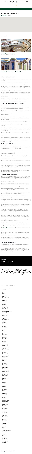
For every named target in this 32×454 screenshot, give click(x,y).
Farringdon (4, 337)
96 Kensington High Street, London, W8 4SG (8, 54)
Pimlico (4, 405)
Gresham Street (5, 349)
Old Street (4, 394)
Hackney (4, 352)
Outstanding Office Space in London (8, 53)
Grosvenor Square (5, 351)
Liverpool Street (5, 372)
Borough (4, 304)
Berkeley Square (5, 297)
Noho (3, 390)
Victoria (4, 433)
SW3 (3, 428)
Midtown (4, 383)
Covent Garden (5, 323)
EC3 (3, 331)
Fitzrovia (4, 341)
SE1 (3, 409)
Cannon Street (5, 308)
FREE (9, 261)
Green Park (4, 348)
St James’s (4, 420)
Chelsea (4, 316)
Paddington (4, 397)
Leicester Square (5, 371)
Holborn (4, 357)
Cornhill (4, 322)
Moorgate (4, 389)
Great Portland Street (6, 346)
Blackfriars (4, 300)
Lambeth (4, 368)
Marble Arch (4, 379)
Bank (3, 292)
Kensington (4, 363)
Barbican (4, 293)
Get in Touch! (4, 259)
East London (5, 327)
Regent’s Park (5, 408)
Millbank (4, 385)
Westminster (5, 441)
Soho (3, 413)
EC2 (3, 330)
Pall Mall (4, 398)
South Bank (4, 415)
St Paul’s (4, 424)
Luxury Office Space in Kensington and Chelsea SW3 (11, 71)
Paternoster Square (6, 400)
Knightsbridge (5, 367)
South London (5, 416)
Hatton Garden (5, 356)
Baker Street (4, 290)
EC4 (3, 333)
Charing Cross (5, 315)
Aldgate (4, 289)
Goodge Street (5, 345)
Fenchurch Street (5, 338)
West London (5, 439)
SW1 (3, 427)
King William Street (5, 364)
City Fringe (4, 318)
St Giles (4, 419)
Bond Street (4, 303)
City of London (5, 319)
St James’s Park (5, 422)
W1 (3, 434)
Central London (13, 79)
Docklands (4, 326)
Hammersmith (5, 353)
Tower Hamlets (5, 431)
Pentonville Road (5, 401)
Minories (4, 386)
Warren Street (5, 435)
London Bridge (5, 375)
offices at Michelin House (7, 227)
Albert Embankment (6, 288)
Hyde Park (4, 360)
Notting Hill (4, 393)
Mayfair (4, 382)
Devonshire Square (6, 325)
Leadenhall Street (5, 370)
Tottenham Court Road (6, 430)
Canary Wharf (5, 307)
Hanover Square (5, 355)
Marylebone (4, 381)
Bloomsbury (4, 301)
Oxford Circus (5, 396)
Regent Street (5, 407)
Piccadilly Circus (5, 404)
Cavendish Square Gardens (7, 311)
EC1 (3, 329)
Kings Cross (4, 366)
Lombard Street (5, 374)
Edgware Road (5, 334)
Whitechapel (4, 442)
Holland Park (4, 359)
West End (4, 438)
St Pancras (4, 423)
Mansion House (5, 378)
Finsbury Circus (5, 340)
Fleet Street (4, 342)
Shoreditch (4, 411)
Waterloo (4, 437)
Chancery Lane (5, 314)
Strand (4, 426)
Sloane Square (5, 412)
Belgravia (4, 296)
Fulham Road (5, 344)
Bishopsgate (4, 299)
